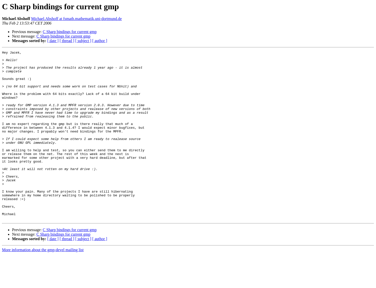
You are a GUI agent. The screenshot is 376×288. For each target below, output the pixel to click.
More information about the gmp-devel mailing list (43, 283)
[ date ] (53, 41)
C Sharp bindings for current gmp (70, 32)
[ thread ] (67, 41)
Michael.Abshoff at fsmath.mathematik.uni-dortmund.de (76, 19)
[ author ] (99, 41)
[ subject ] (83, 41)
